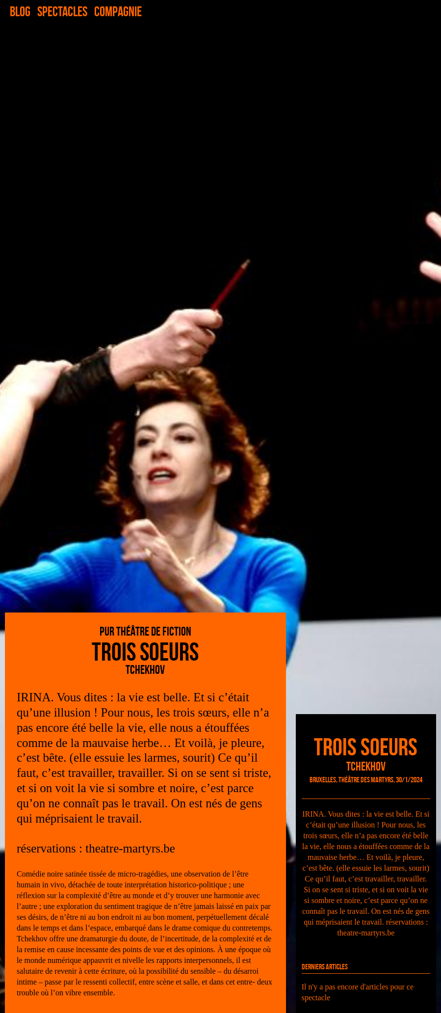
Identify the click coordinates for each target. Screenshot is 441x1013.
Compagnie (118, 12)
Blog (20, 12)
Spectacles (62, 12)
